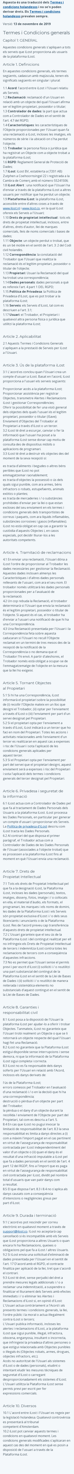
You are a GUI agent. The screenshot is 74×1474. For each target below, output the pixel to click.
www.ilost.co (31, 208)
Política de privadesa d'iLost (27, 826)
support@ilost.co (15, 1231)
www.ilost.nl (11, 208)
